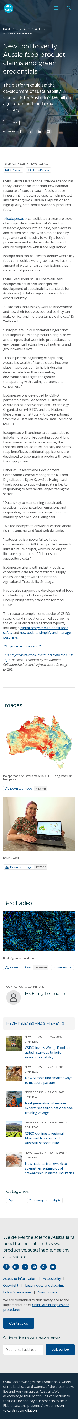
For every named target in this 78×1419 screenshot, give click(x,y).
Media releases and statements (35, 1023)
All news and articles (18, 33)
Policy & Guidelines (17, 1292)
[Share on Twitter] (30, 131)
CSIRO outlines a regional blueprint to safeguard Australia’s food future (44, 1138)
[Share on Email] (48, 131)
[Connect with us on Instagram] (15, 1267)
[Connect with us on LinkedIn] (25, 1267)
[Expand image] (39, 741)
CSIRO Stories (33, 29)
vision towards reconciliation (33, 1408)
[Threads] (43, 1267)
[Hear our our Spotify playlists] (34, 1267)
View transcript (62, 967)
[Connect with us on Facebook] (6, 1267)
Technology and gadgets (45, 1200)
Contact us (18, 1323)
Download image (26, 788)
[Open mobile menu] (56, 8)
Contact (11, 122)
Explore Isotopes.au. (23, 646)
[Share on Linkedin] (39, 131)
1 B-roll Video (38, 170)
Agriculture (15, 1200)
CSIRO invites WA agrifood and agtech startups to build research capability (48, 1052)
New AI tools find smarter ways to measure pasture (48, 1080)
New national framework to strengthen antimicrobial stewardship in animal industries (49, 1168)
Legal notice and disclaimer (45, 1285)
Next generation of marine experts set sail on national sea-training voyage (49, 1108)
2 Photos (13, 170)
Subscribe (60, 1349)
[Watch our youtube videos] (53, 1267)
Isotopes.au (16, 218)
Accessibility (52, 1278)
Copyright (10, 1285)
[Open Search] (68, 8)
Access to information (19, 1278)
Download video (26, 967)
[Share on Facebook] (20, 131)
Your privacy (47, 1292)
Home (7, 29)
